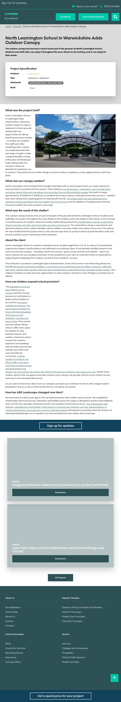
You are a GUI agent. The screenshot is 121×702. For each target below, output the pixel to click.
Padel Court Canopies (73, 616)
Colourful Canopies (72, 621)
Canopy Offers (13, 662)
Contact (9, 625)
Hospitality (67, 652)
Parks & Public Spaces (73, 657)
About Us (10, 616)
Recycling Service (14, 652)
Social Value (11, 612)
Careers (9, 621)
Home (8, 26)
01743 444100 (109, 6)
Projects (17, 26)
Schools (66, 643)
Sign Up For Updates (14, 2)
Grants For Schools (15, 648)
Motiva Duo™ (34, 74)
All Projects (60, 577)
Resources (10, 657)
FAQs (8, 643)
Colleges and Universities (75, 648)
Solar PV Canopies (71, 612)
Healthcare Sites (70, 662)
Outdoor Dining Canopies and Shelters (82, 607)
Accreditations (13, 607)
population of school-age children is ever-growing (17, 290)
